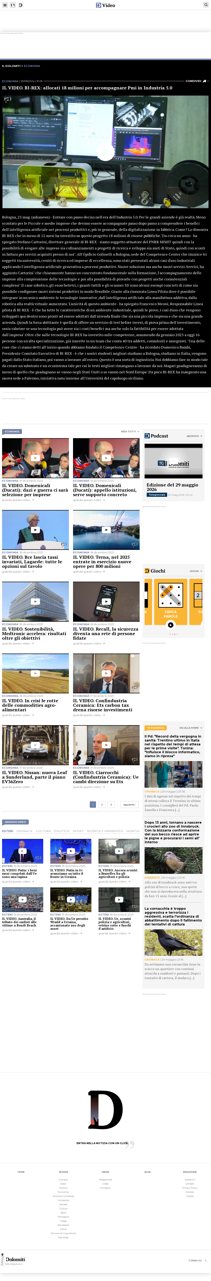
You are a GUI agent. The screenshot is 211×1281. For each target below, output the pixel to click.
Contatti (190, 1183)
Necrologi (63, 1237)
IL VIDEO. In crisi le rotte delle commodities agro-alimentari (30, 705)
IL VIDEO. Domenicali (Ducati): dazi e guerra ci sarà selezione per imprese (35, 489)
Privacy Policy (190, 1187)
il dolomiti (11, 66)
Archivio (193, 436)
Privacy (2, 1259)
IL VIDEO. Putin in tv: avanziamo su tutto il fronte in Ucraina (66, 873)
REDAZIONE (190, 1172)
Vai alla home (189, 728)
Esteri (7, 831)
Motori (63, 1229)
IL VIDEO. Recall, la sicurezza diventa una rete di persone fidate (105, 633)
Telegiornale (157, 494)
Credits (190, 1196)
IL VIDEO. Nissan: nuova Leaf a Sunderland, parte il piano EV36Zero (34, 776)
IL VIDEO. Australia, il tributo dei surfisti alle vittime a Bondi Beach (19, 922)
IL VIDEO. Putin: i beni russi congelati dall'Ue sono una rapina (19, 873)
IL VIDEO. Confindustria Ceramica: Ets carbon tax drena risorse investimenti (102, 705)
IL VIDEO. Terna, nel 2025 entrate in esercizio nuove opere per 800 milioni (102, 561)
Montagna (135, 831)
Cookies (190, 1192)
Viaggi (63, 1220)
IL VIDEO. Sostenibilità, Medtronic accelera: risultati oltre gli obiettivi (34, 633)
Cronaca (24, 831)
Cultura (43, 831)
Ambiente (63, 1200)
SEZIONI (63, 1172)
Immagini (105, 1187)
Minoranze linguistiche (63, 1233)
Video (105, 1183)
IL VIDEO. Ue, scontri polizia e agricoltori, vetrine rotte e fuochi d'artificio (114, 924)
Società (63, 1204)
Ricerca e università (105, 831)
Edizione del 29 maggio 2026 (172, 487)
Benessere (63, 1225)
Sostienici (190, 1179)
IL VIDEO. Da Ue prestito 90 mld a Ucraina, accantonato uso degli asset (69, 924)
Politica (61, 831)
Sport (78, 831)
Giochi (194, 571)
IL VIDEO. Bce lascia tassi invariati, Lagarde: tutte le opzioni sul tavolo (32, 561)
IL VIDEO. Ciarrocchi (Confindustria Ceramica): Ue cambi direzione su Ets (106, 776)
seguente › (129, 804)
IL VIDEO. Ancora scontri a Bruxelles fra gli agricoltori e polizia (117, 873)
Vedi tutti (128, 431)
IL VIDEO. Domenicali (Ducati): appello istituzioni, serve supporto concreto (105, 489)
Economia (10, 81)
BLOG (148, 1172)
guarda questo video (16, 500)
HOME (21, 1172)
